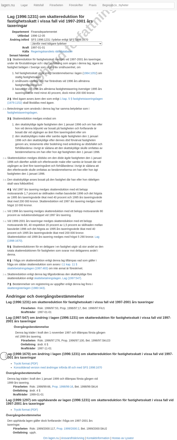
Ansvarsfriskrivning (72, 438)
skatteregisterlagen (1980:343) (26, 288)
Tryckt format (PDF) (26, 363)
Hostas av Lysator (123, 438)
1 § (9, 59)
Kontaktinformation (98, 438)
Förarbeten (56, 5)
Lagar (24, 5)
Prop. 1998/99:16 (62, 386)
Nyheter (124, 5)
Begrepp (107, 5)
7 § (9, 284)
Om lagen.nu (51, 438)
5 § (9, 246)
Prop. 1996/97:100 (72, 340)
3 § (9, 118)
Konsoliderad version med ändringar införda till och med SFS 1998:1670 (58, 367)
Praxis (93, 5)
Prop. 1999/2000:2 (68, 428)
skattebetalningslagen (47, 278)
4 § (9, 189)
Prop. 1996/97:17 (70, 308)
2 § (9, 98)
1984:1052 (89, 73)
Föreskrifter (76, 5)
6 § (9, 260)
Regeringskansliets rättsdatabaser (52, 51)
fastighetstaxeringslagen (22, 112)
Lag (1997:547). (72, 278)
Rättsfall (39, 5)
